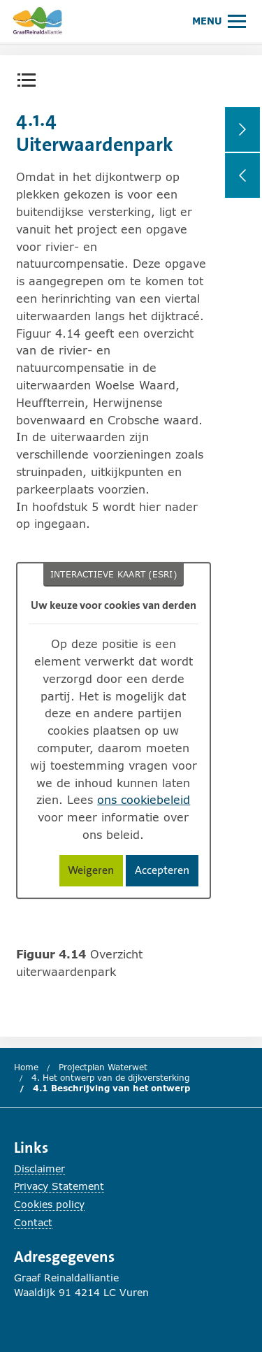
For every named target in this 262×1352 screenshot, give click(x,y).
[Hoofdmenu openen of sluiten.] (219, 20)
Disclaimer (39, 1168)
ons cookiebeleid (143, 799)
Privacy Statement (59, 1186)
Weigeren (95, 873)
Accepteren (166, 873)
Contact (33, 1222)
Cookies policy (49, 1204)
